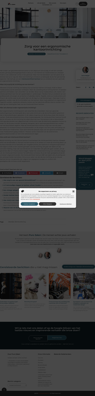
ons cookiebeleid (35, 199)
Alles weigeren (47, 204)
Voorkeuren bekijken (66, 204)
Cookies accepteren (29, 204)
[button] (73, 191)
